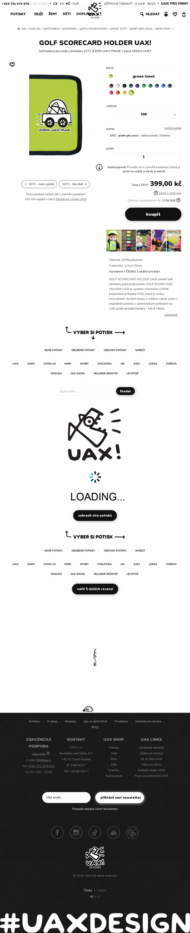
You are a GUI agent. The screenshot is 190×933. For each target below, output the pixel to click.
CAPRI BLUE (170, 86)
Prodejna (121, 722)
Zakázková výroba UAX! (71, 199)
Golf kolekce (52, 28)
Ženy (52, 14)
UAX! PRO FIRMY (174, 4)
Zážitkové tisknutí (151, 754)
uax (24, 28)
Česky (88, 891)
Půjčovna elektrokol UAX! (151, 777)
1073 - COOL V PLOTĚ (39, 184)
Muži (38, 14)
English (101, 891)
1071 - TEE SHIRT (74, 184)
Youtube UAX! (113, 833)
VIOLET (141, 86)
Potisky (20, 14)
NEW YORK (133, 93)
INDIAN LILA (119, 93)
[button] (176, 242)
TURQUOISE (155, 86)
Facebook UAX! (57, 833)
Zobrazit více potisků (95, 516)
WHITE (119, 86)
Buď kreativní (113, 777)
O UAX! (140, 4)
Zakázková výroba (148, 722)
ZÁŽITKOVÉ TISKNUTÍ (117, 4)
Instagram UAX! (76, 833)
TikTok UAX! (95, 833)
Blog (95, 728)
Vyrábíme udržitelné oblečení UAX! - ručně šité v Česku (19, 29)
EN (62, 4)
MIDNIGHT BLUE (133, 86)
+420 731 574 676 (15, 4)
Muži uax (35, 28)
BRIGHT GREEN (148, 86)
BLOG (151, 4)
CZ (55, 4)
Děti (67, 14)
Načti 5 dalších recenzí (95, 590)
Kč (68, 4)
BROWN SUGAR (111, 86)
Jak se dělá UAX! (95, 722)
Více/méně (171, 316)
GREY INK (111, 93)
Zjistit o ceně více (167, 194)
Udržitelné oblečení (151, 748)
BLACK (126, 86)
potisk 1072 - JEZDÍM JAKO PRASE (131, 28)
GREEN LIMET (163, 28)
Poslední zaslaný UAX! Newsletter (95, 810)
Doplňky (85, 14)
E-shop (52, 722)
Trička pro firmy (151, 765)
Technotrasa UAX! (132, 833)
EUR (76, 4)
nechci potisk (173, 129)
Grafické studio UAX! (151, 771)
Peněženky (70, 28)
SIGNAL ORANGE (126, 93)
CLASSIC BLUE (163, 86)
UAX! (88, 876)
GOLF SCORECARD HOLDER (93, 28)
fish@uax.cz (43, 761)
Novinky (70, 722)
